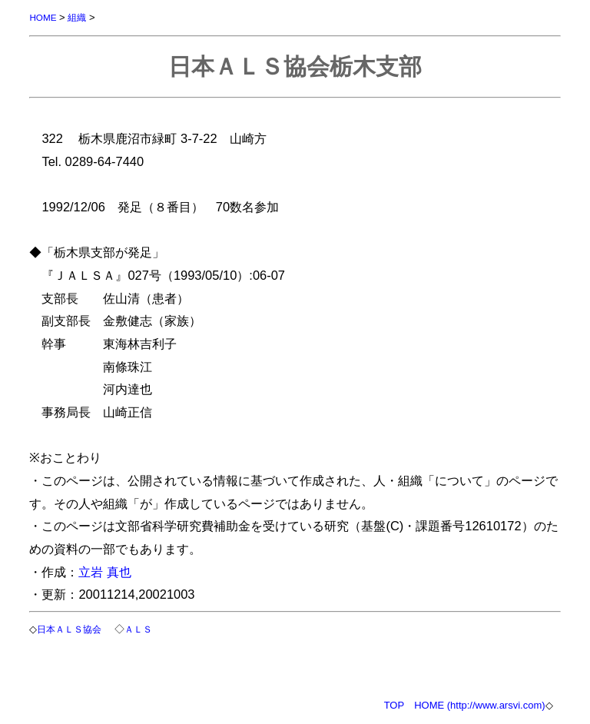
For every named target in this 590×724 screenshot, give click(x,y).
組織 (77, 17)
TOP (394, 705)
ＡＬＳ (138, 629)
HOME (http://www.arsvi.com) (479, 705)
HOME (42, 17)
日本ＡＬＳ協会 (69, 629)
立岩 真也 (104, 572)
